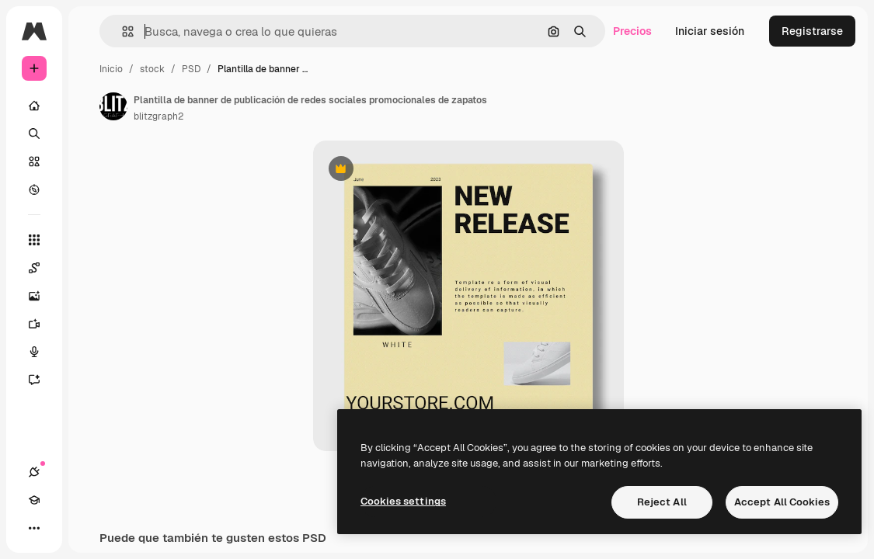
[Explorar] (34, 189)
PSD (191, 69)
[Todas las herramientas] (34, 239)
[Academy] (34, 500)
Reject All (662, 502)
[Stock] (34, 161)
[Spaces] (42, 267)
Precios (632, 31)
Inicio (111, 69)
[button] (121, 31)
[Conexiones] (34, 472)
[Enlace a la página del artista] (113, 106)
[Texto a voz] (42, 351)
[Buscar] (34, 133)
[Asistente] (42, 379)
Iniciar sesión (709, 31)
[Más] (34, 528)
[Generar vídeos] (42, 323)
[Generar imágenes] (42, 295)
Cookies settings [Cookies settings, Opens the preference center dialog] (403, 501)
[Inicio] (34, 105)
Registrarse (812, 31)
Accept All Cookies (782, 502)
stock (152, 69)
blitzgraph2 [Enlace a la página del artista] (158, 116)
